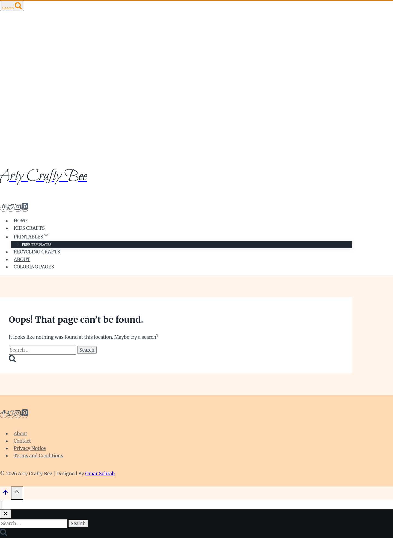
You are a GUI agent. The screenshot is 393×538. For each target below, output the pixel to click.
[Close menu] (1, 505)
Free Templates (36, 245)
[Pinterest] (24, 208)
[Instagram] (17, 208)
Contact (22, 441)
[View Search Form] (12, 6)
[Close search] (5, 513)
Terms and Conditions (38, 456)
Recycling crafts (37, 252)
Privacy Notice (30, 448)
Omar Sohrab (100, 474)
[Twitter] (10, 208)
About (22, 259)
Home (21, 221)
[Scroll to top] (5, 494)
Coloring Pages (34, 267)
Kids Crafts (29, 228)
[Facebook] (3, 208)
